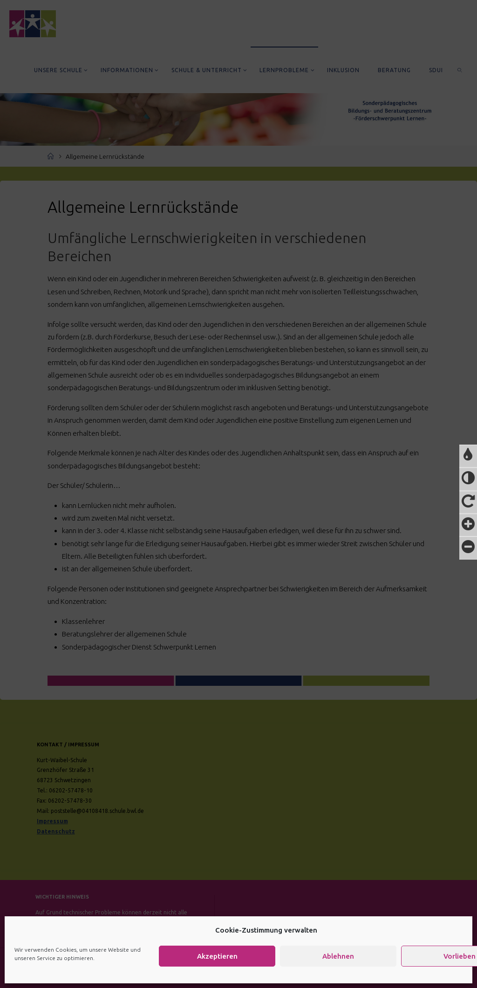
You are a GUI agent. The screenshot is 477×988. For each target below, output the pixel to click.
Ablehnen (338, 956)
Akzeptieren (217, 956)
